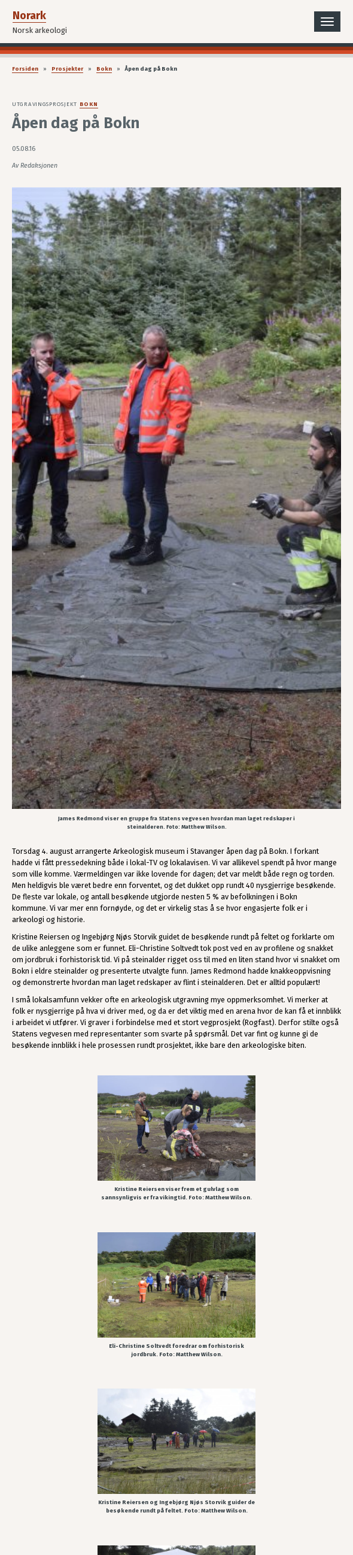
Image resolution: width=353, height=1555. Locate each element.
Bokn (104, 68)
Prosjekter (67, 68)
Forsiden (25, 68)
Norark (29, 15)
